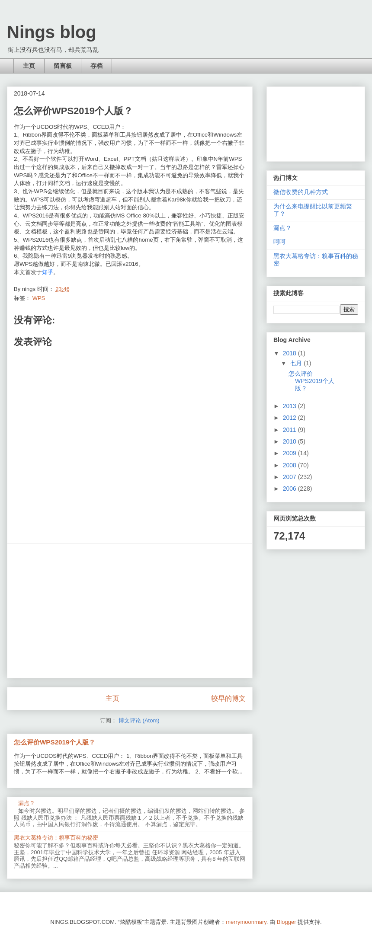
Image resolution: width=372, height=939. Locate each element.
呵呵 (279, 241)
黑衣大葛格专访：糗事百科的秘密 (56, 837)
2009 (290, 453)
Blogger (286, 922)
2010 (290, 441)
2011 (290, 429)
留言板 (63, 65)
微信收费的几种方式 (300, 191)
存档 (96, 65)
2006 (290, 488)
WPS (38, 298)
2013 (290, 405)
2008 (290, 465)
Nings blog (51, 32)
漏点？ (26, 803)
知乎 (47, 272)
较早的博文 (228, 698)
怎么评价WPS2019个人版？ (54, 742)
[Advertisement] (130, 610)
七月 (297, 363)
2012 (290, 417)
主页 (29, 65)
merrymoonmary (246, 922)
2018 (290, 353)
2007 (290, 476)
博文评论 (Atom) (139, 720)
